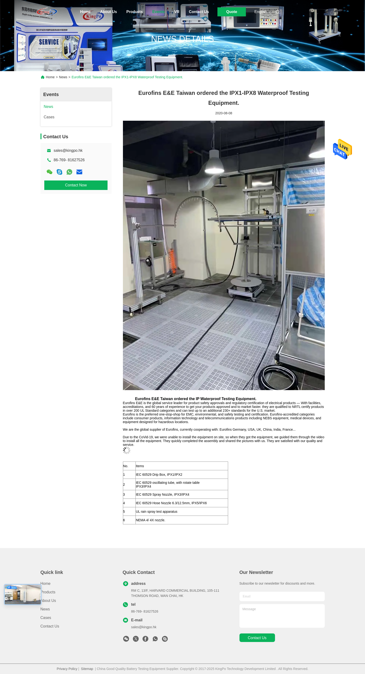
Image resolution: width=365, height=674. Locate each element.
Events (158, 12)
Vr (176, 12)
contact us (257, 638)
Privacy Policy (67, 669)
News (63, 77)
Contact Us (199, 12)
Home (85, 12)
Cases (46, 618)
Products (134, 12)
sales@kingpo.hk (68, 150)
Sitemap (87, 669)
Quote (231, 12)
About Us (108, 12)
